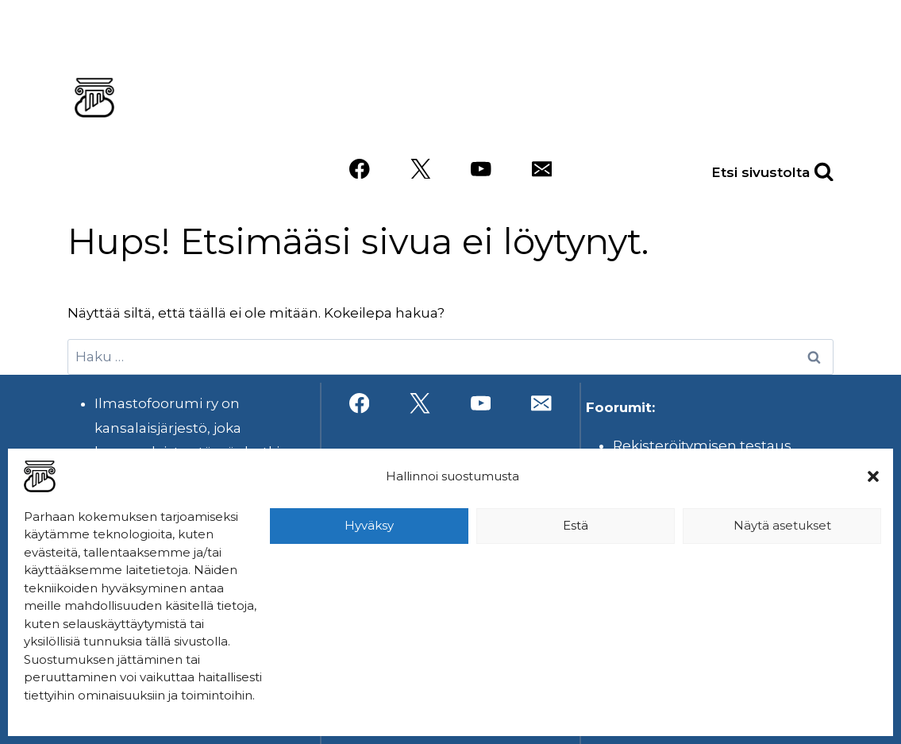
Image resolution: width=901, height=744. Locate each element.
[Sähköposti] (542, 168)
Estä (575, 525)
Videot (697, 121)
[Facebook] (359, 168)
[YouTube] (480, 168)
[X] (420, 168)
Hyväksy (369, 525)
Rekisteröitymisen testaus (702, 445)
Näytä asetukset (782, 525)
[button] (873, 476)
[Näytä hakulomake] (806, 169)
